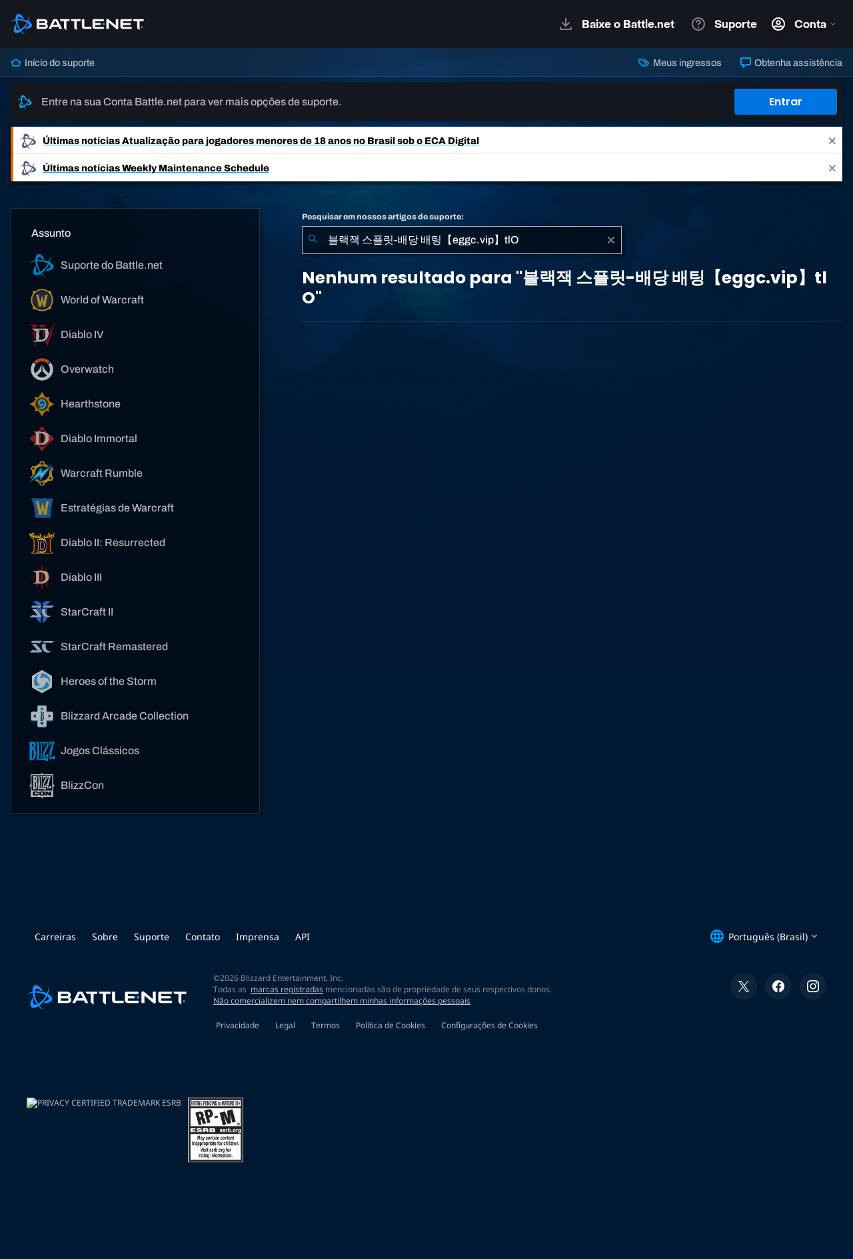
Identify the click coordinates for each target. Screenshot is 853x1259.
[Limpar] (611, 240)
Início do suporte (53, 62)
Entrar (785, 101)
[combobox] (462, 240)
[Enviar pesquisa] (312, 240)
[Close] (832, 140)
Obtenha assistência (791, 62)
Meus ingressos (679, 62)
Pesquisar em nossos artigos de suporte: (383, 216)
